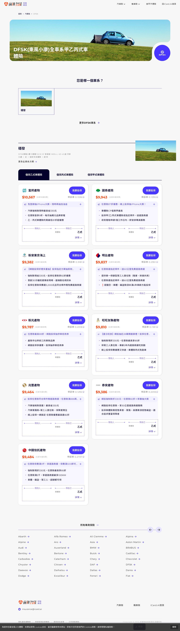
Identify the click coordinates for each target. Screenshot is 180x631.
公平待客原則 (74, 622)
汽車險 (120, 605)
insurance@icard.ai (32, 609)
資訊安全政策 (59, 622)
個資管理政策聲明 (42, 622)
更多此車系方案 (28, 161)
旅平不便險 (151, 4)
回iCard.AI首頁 (169, 4)
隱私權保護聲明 (24, 622)
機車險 (137, 605)
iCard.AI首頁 (156, 605)
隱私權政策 (108, 627)
